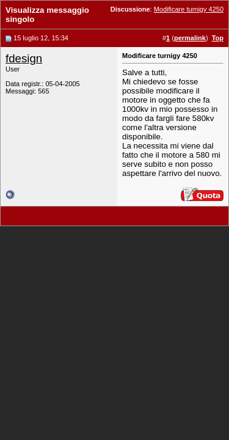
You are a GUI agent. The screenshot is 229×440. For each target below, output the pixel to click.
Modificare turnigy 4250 (189, 9)
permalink (190, 38)
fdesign (23, 58)
